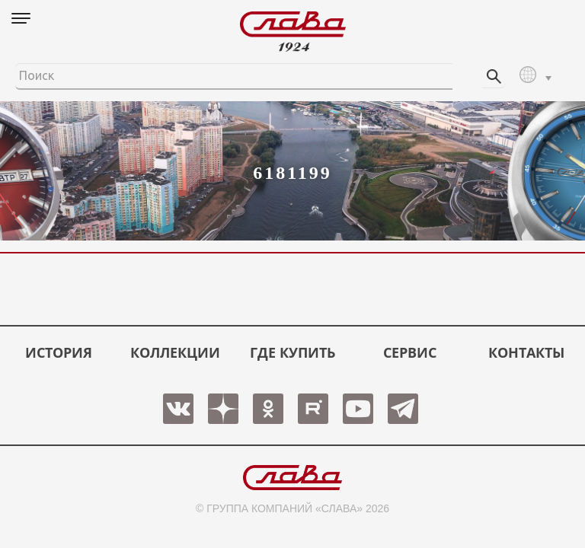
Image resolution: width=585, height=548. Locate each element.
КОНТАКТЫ (526, 352)
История (58, 352)
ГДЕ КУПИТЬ (292, 352)
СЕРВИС (409, 352)
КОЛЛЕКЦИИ (175, 352)
